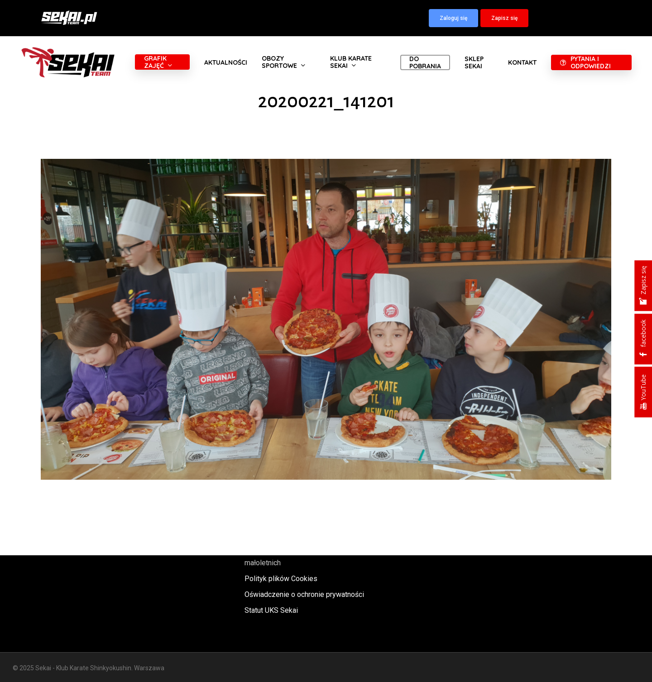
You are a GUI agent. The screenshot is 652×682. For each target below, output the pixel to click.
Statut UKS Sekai (271, 610)
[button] (453, 18)
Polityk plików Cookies (280, 578)
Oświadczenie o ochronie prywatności (304, 594)
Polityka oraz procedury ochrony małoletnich (295, 556)
